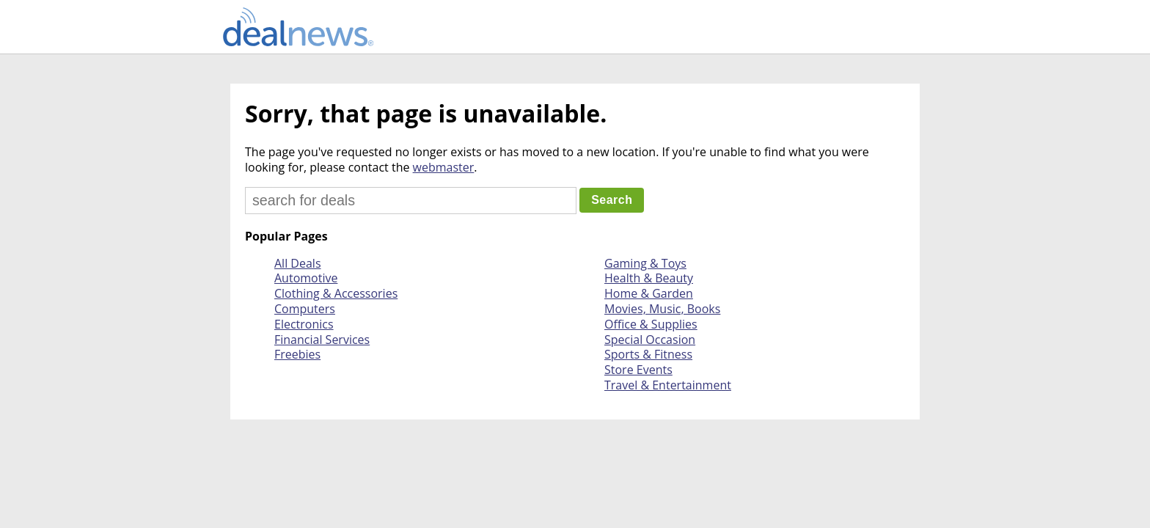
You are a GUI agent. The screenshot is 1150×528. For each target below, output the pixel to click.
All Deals (297, 263)
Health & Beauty (648, 278)
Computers (304, 309)
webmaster (444, 167)
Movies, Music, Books (662, 309)
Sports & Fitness (648, 354)
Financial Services (322, 339)
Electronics (304, 324)
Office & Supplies (650, 324)
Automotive (305, 278)
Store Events (638, 370)
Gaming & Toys (645, 263)
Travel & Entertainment (667, 385)
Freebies (297, 354)
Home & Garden (648, 293)
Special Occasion (649, 339)
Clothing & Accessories (336, 293)
